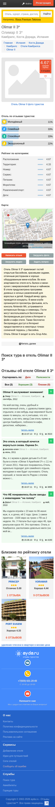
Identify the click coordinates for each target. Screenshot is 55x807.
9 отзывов (41, 595)
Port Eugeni (14, 624)
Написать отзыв (13, 255)
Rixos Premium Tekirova (28, 19)
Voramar (41, 581)
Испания (20, 43)
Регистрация (43, 3)
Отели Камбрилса (30, 46)
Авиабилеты (9, 785)
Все (9, 384)
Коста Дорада (36, 43)
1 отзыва (14, 595)
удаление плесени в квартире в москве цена (25, 645)
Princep (14, 581)
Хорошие (25, 384)
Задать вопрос (41, 262)
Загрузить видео (13, 262)
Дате (28, 377)
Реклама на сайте (12, 737)
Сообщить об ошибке (14, 766)
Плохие (44, 384)
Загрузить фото (41, 255)
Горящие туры (10, 790)
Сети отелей (9, 761)
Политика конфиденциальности (20, 726)
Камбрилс (11, 46)
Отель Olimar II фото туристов (27, 104)
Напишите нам (27, 701)
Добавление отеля (13, 751)
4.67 (44, 62)
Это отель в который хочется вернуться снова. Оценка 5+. (21, 443)
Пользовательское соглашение (20, 732)
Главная (8, 43)
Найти (47, 13)
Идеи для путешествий (15, 756)
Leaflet (31, 245)
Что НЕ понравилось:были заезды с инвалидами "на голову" (24, 496)
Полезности (43, 377)
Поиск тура (9, 780)
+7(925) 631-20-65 (27, 681)
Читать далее (27, 343)
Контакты (8, 721)
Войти (26, 3)
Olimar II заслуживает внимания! (23, 392)
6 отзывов (14, 637)
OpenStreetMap (37, 247)
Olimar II (10, 49)
